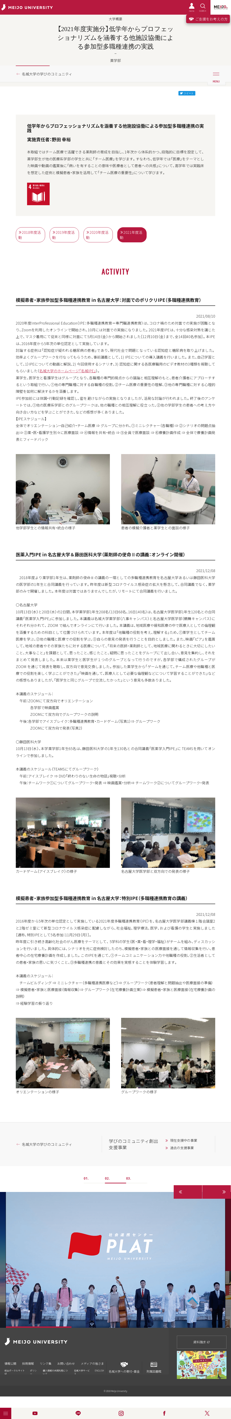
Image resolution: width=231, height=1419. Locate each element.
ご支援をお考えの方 (208, 19)
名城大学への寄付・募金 (124, 1368)
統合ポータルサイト (15, 1372)
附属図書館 (154, 1368)
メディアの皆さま (92, 1363)
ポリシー (33, 1372)
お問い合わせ (66, 1363)
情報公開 (10, 1363)
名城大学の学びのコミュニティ (47, 74)
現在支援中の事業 (183, 1140)
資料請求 (201, 1342)
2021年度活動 (131, 235)
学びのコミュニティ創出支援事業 (133, 1144)
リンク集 (45, 1363)
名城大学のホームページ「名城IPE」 (67, 370)
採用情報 (28, 1363)
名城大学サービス (82, 1372)
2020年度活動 (97, 235)
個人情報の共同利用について (55, 1372)
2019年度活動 (63, 235)
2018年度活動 (29, 235)
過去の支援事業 (182, 1147)
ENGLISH (99, 1370)
